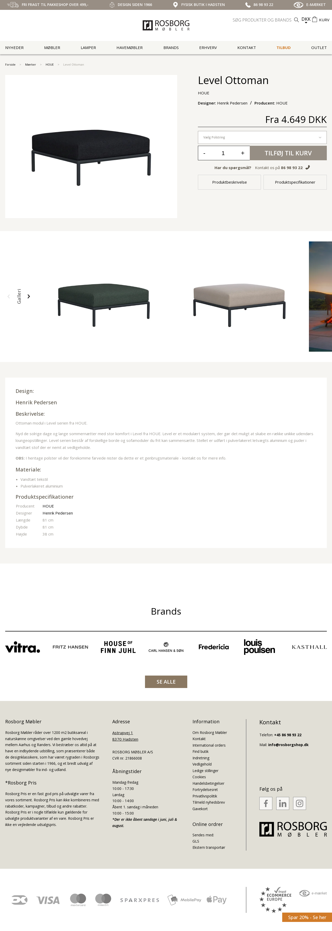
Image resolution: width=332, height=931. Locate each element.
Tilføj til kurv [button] (288, 153)
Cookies (199, 776)
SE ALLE (166, 681)
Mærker (30, 64)
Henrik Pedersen (36, 402)
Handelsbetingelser (208, 783)
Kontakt (246, 47)
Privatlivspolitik (204, 796)
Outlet (319, 47)
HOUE (50, 64)
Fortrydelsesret (205, 789)
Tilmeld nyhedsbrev (208, 802)
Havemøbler (129, 47)
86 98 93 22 (292, 167)
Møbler (52, 47)
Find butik (200, 751)
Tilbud (283, 47)
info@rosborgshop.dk (288, 744)
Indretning (200, 757)
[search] (266, 20)
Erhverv (208, 47)
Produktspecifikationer (295, 182)
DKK (305, 19)
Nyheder (14, 47)
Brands (171, 47)
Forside (10, 64)
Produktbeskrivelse (229, 182)
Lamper (88, 47)
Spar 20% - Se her (307, 917)
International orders (209, 745)
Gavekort (200, 808)
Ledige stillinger (205, 770)
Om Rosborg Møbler (209, 732)
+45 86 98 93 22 (287, 734)
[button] (9, 296)
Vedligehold (202, 764)
